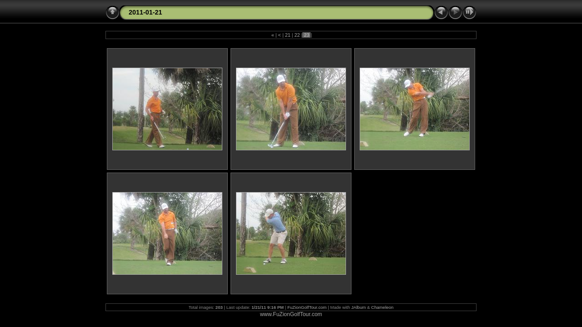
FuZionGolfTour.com (306, 307)
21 (288, 35)
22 (297, 35)
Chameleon (382, 307)
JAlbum (358, 307)
